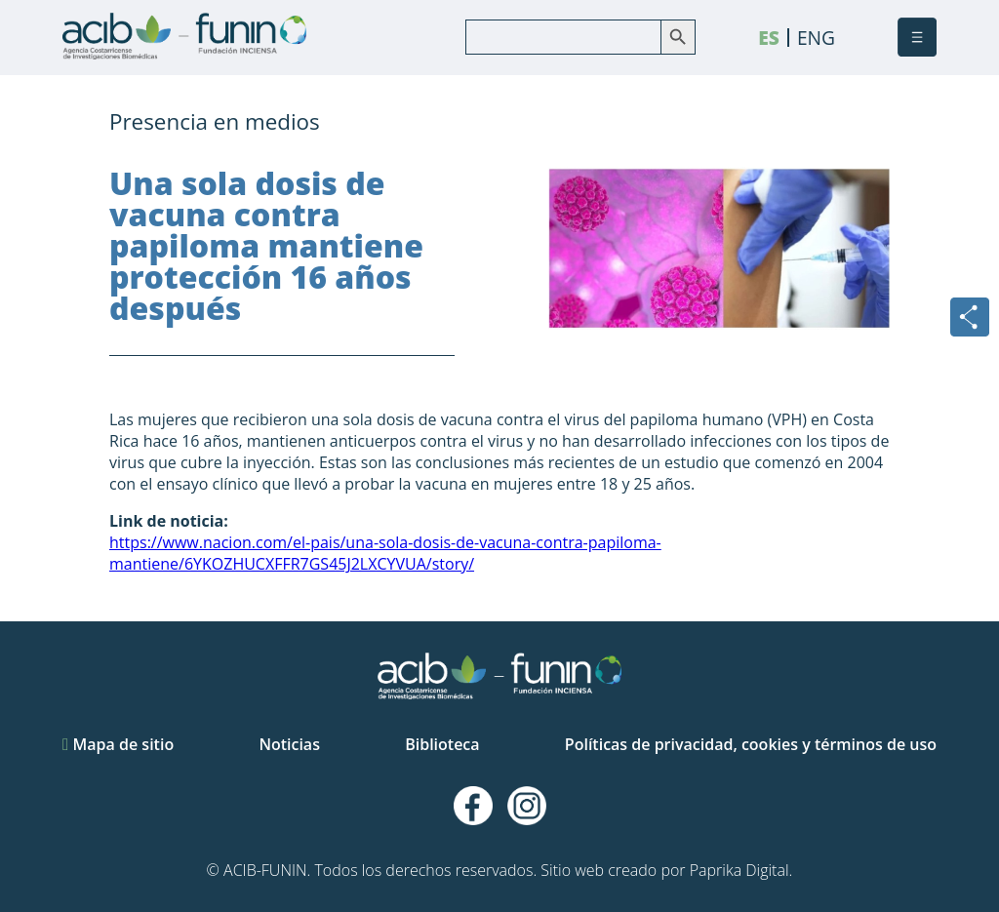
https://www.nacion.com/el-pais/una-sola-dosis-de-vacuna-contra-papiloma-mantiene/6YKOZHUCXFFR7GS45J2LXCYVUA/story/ (385, 553)
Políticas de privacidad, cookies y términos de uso (751, 744)
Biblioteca (442, 744)
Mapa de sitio (118, 744)
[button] (917, 37)
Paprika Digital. (741, 870)
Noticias (289, 744)
